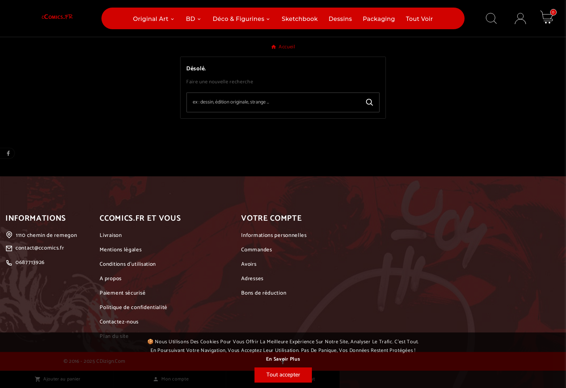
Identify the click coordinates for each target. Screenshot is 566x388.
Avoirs (248, 264)
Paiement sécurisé (122, 292)
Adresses (252, 278)
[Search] (369, 102)
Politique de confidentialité (133, 307)
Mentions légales (121, 249)
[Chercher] (273, 102)
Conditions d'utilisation (128, 264)
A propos (111, 278)
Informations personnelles (274, 235)
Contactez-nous (119, 321)
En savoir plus (283, 359)
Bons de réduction (263, 292)
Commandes (256, 249)
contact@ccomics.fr (40, 247)
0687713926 (30, 262)
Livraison (111, 235)
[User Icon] (520, 18)
